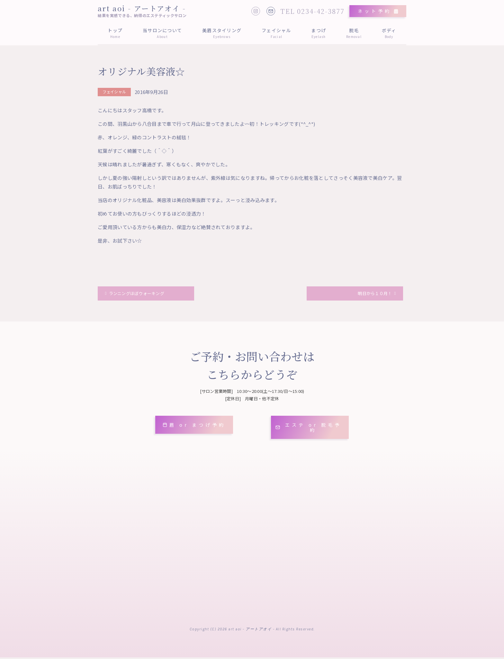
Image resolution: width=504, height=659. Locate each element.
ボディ (389, 33)
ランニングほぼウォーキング (142, 294)
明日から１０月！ (371, 294)
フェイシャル (276, 33)
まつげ (318, 33)
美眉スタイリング (222, 33)
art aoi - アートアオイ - (142, 8)
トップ (115, 33)
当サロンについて (162, 33)
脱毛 (354, 33)
